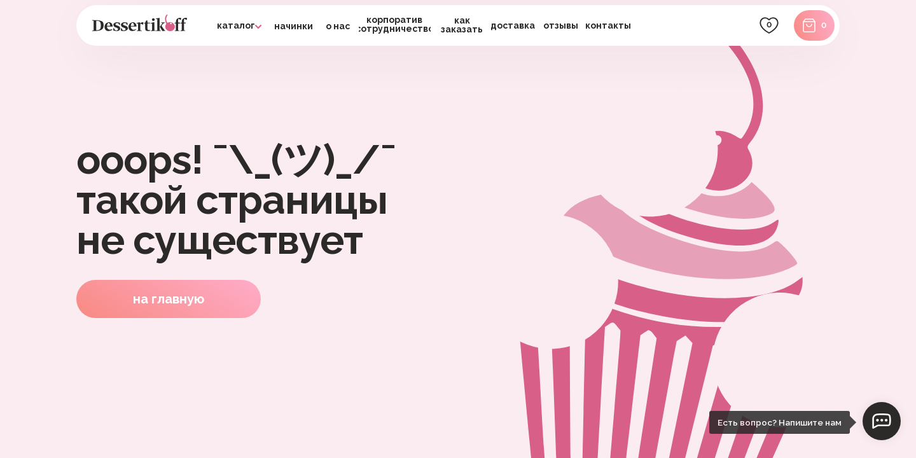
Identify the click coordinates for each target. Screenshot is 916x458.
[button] (513, 25)
